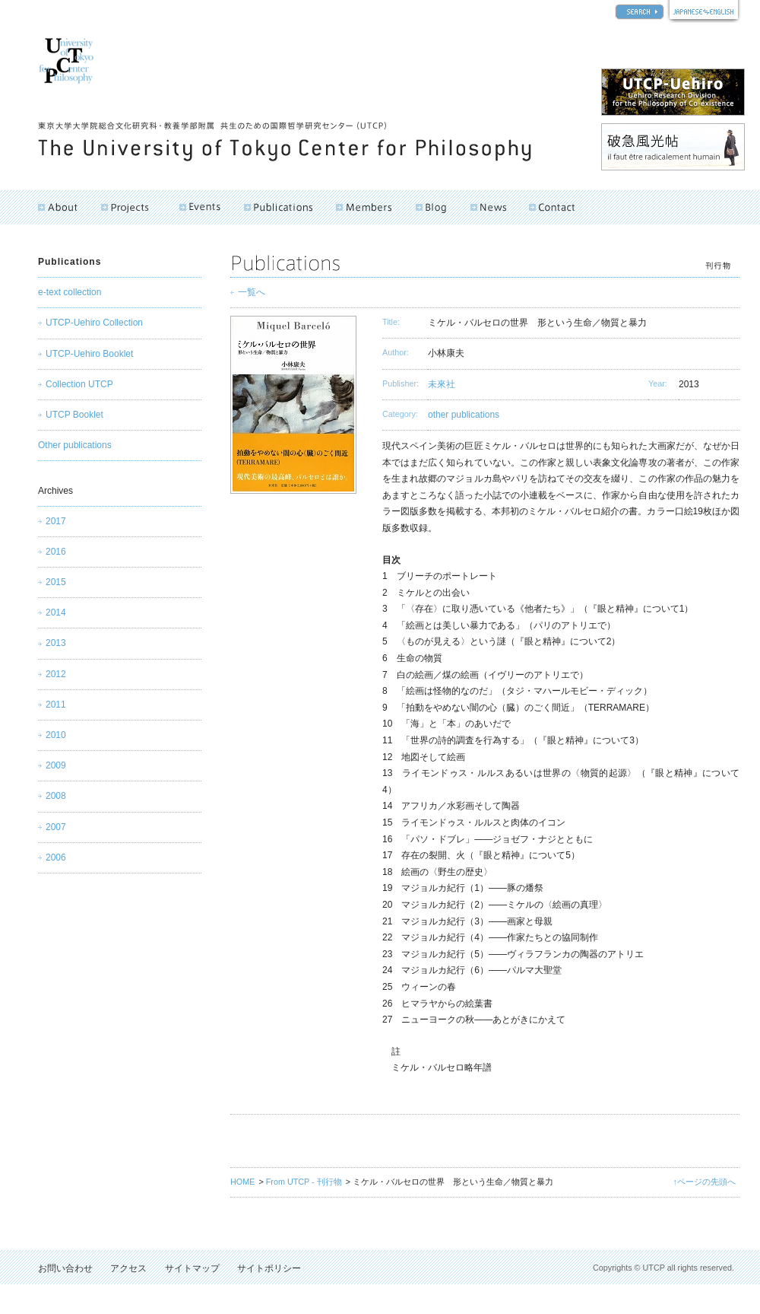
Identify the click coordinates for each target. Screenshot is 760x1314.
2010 (56, 735)
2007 (56, 827)
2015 (56, 582)
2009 (56, 765)
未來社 (441, 384)
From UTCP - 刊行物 (304, 1181)
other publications (463, 414)
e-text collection (69, 292)
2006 (56, 857)
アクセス (128, 1268)
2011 (56, 704)
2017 (56, 521)
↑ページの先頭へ (704, 1181)
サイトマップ (192, 1268)
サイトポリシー (269, 1268)
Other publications (75, 445)
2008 (56, 796)
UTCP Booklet (74, 414)
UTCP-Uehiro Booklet (89, 353)
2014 (56, 612)
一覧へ (251, 292)
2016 (56, 551)
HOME (242, 1181)
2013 (56, 643)
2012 (56, 674)
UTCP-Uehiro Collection (94, 322)
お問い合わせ (65, 1268)
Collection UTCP (79, 384)
